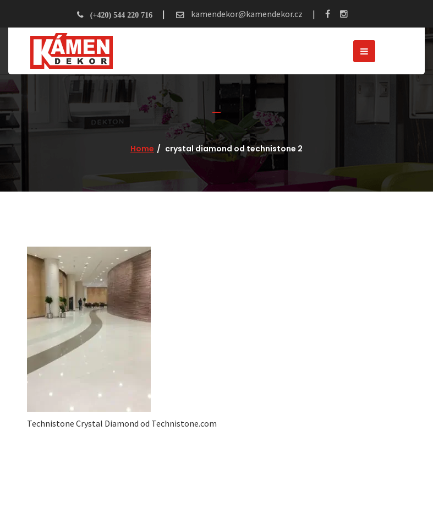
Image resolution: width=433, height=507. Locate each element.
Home (142, 148)
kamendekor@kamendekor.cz (246, 13)
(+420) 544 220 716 (121, 15)
